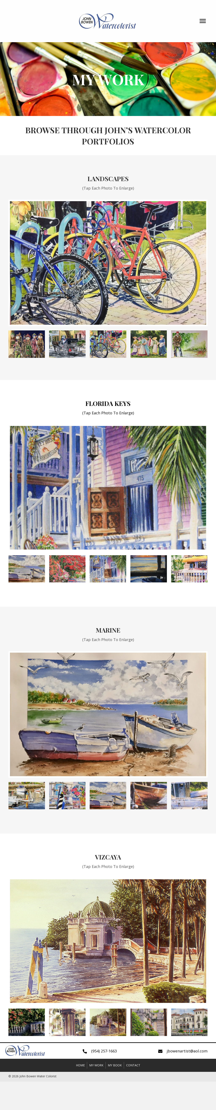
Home (80, 1065)
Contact (133, 1065)
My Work (96, 1065)
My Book (115, 1065)
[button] (203, 21)
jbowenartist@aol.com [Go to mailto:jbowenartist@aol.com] (187, 1050)
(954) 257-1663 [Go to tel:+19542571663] (104, 1050)
